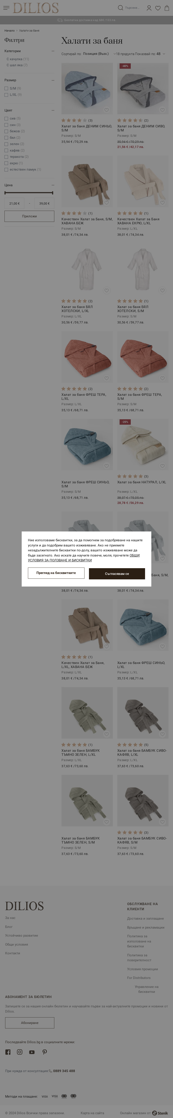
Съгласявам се (117, 574)
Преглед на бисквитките (56, 574)
